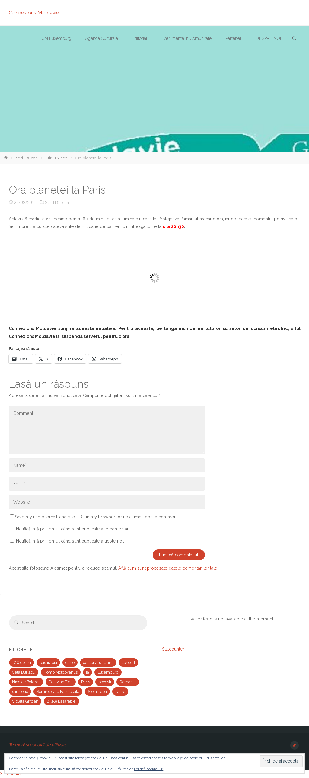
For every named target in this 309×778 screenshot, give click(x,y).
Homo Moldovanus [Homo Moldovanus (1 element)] (61, 672)
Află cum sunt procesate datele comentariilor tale (167, 568)
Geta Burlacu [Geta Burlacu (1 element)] (23, 672)
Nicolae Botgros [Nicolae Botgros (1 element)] (26, 682)
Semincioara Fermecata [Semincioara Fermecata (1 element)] (58, 691)
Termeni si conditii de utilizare (38, 744)
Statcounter (173, 649)
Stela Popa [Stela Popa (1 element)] (97, 691)
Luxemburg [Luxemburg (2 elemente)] (108, 672)
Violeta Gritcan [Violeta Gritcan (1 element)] (25, 701)
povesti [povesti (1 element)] (104, 682)
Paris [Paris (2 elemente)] (85, 682)
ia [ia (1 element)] (87, 672)
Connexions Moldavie (34, 13)
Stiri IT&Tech (27, 158)
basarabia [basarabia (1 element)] (48, 662)
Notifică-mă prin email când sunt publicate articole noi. (70, 541)
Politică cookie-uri (148, 769)
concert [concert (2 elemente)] (128, 662)
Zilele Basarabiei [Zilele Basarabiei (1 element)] (61, 701)
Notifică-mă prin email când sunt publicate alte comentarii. (73, 529)
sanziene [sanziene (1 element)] (20, 691)
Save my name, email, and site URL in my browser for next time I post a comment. (94, 516)
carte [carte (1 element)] (70, 662)
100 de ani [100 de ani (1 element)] (21, 662)
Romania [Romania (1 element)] (127, 682)
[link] (294, 39)
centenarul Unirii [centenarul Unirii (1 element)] (98, 662)
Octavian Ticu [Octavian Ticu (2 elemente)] (61, 682)
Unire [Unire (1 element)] (120, 691)
